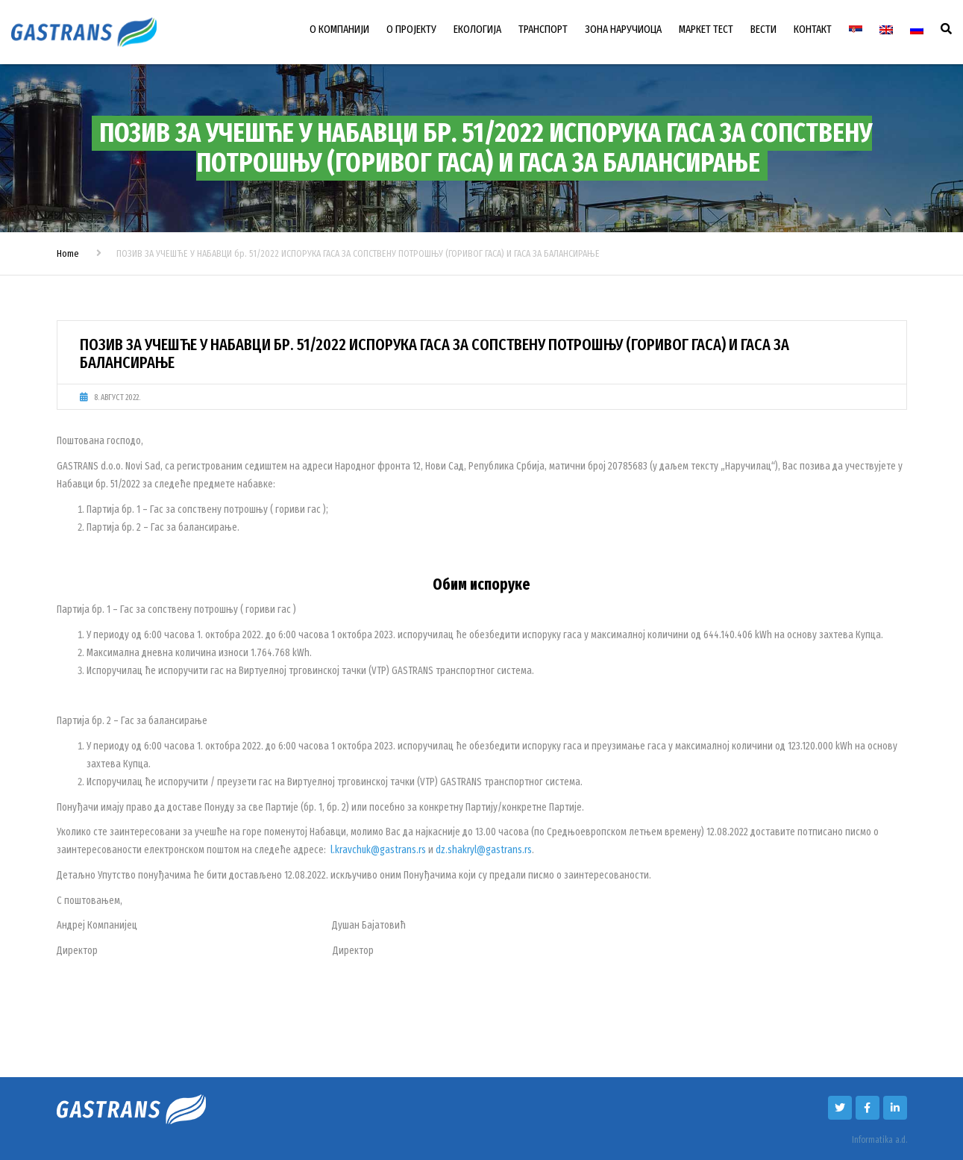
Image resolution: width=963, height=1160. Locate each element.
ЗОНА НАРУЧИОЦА (623, 29)
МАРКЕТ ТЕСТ (706, 29)
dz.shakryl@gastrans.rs (484, 850)
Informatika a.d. (879, 1140)
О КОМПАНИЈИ (339, 29)
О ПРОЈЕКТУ (411, 29)
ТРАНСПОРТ (543, 29)
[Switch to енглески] (886, 29)
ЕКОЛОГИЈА (477, 29)
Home (68, 253)
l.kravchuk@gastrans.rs (378, 850)
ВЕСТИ (763, 29)
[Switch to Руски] (917, 29)
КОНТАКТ (813, 29)
